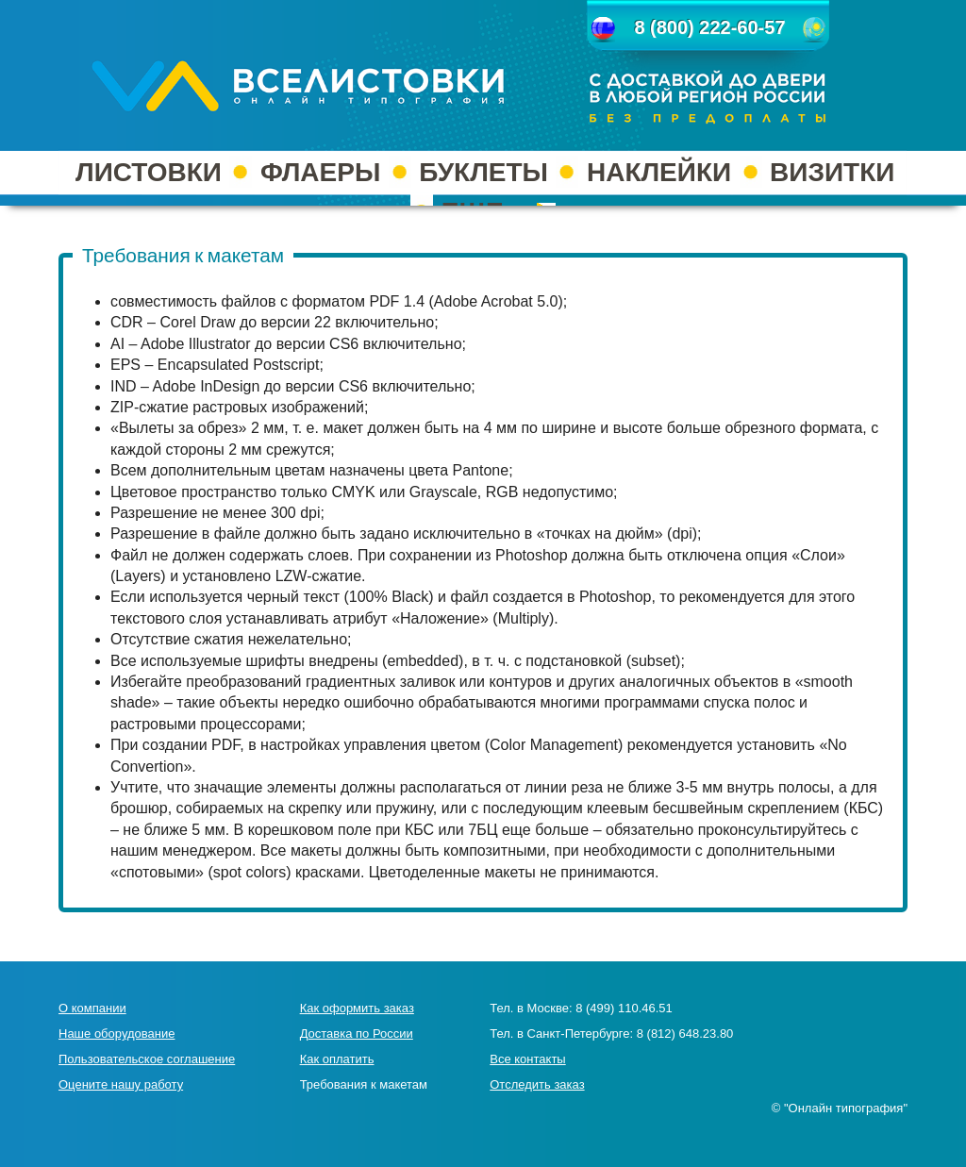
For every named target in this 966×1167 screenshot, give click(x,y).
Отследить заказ (537, 1084)
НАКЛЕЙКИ (659, 172)
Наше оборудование (116, 1033)
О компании (92, 1008)
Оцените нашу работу (120, 1084)
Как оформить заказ (357, 1008)
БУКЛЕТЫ (483, 172)
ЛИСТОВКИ (148, 172)
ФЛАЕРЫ (320, 172)
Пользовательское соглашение (146, 1059)
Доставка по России (356, 1033)
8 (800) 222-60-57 (709, 27)
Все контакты (527, 1059)
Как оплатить (337, 1059)
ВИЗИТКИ (832, 172)
